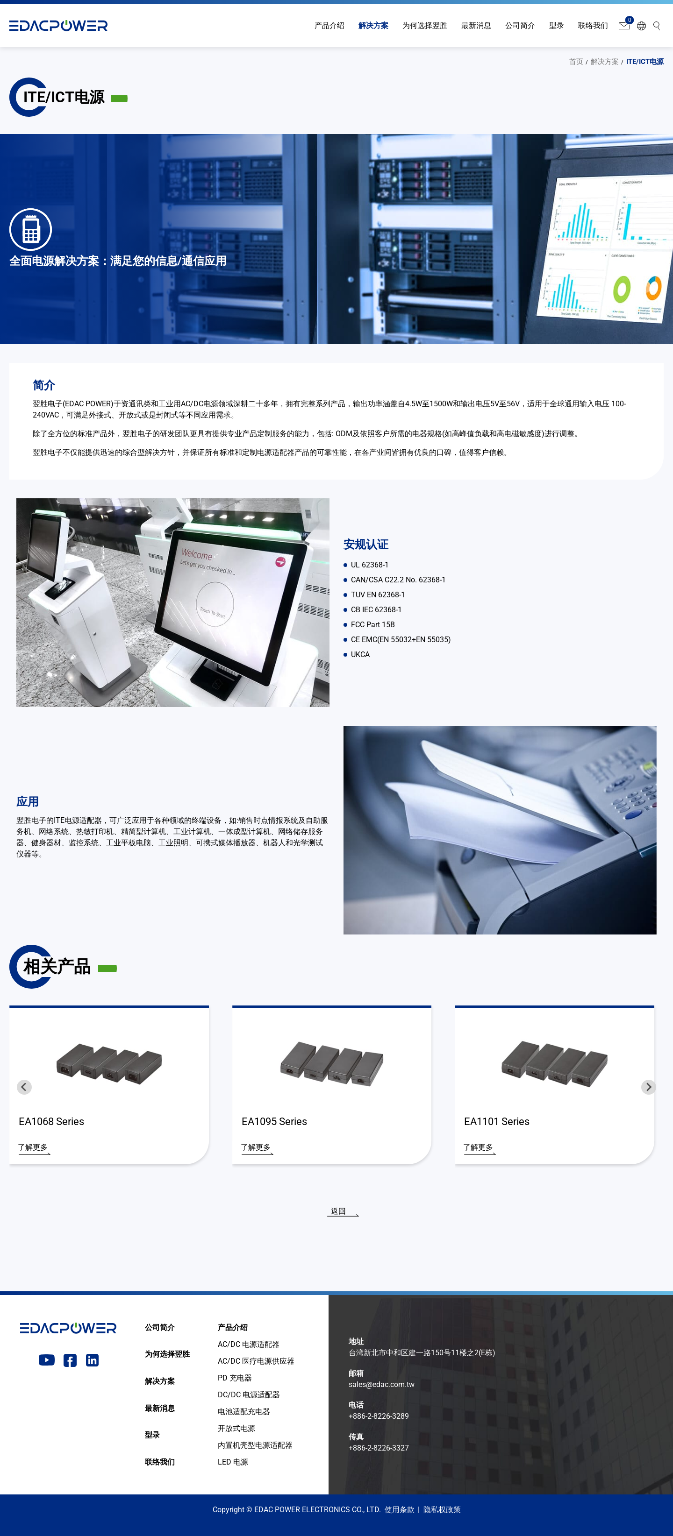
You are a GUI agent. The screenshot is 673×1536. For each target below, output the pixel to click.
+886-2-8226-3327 (379, 1448)
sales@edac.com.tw (382, 1384)
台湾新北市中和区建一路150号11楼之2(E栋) (422, 1352)
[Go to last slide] (24, 1087)
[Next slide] (648, 1087)
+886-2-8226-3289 (379, 1416)
